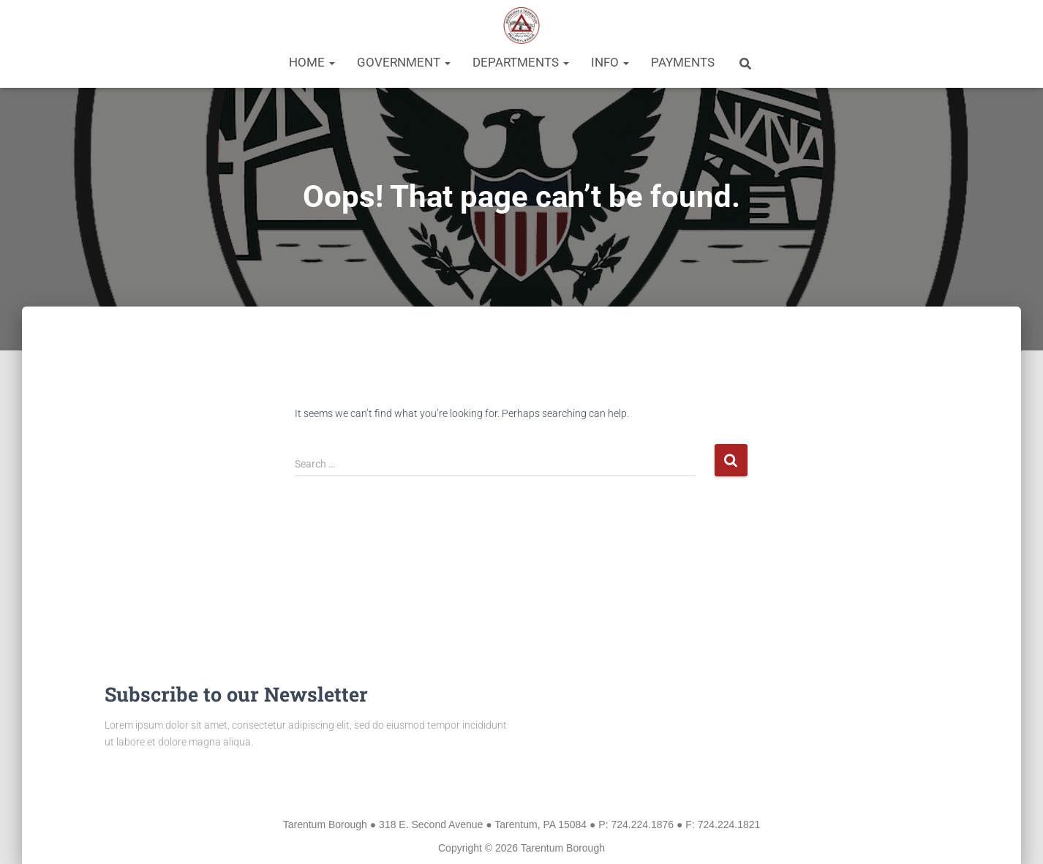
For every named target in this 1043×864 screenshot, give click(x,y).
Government (404, 62)
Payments (683, 62)
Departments (520, 62)
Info (610, 62)
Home (312, 62)
